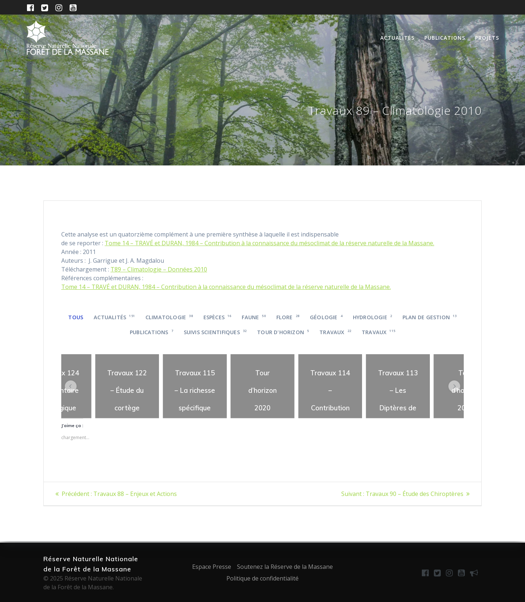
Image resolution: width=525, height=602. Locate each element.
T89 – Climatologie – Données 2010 (158, 269)
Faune (254, 317)
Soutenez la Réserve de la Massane (285, 567)
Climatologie (169, 317)
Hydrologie (372, 317)
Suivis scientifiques (215, 332)
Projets (487, 37)
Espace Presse (211, 567)
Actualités (397, 37)
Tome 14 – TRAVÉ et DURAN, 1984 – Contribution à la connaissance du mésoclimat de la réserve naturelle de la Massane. (269, 243)
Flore (288, 317)
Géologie (326, 317)
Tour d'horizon (283, 332)
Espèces (217, 317)
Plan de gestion (429, 317)
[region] (127, 386)
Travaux (335, 332)
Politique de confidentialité (262, 578)
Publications (444, 37)
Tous (75, 317)
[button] (71, 386)
